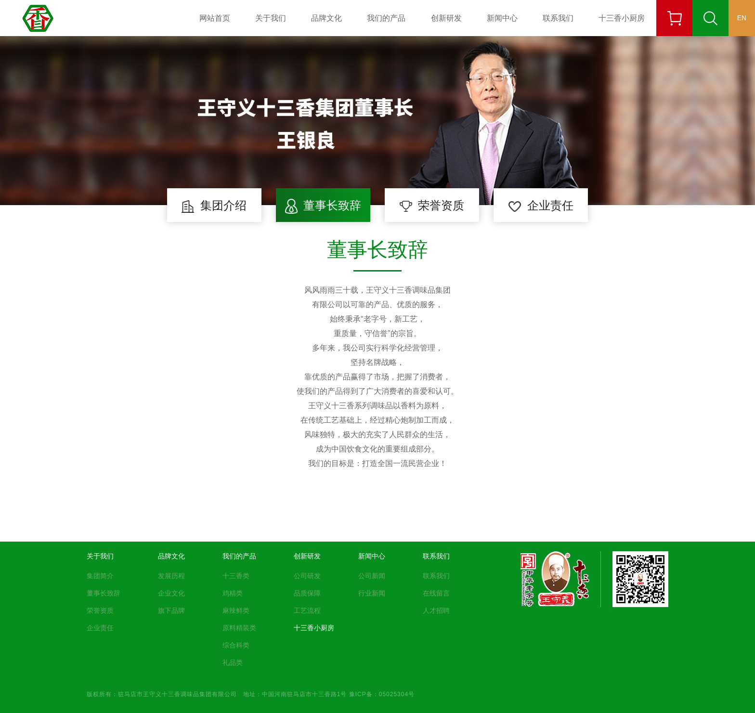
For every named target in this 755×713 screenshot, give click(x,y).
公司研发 (307, 575)
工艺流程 (307, 610)
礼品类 (232, 662)
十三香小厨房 (622, 18)
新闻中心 (502, 18)
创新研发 (446, 18)
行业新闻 (371, 593)
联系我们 (558, 18)
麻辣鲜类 (235, 610)
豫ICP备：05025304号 (382, 694)
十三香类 (235, 575)
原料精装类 (239, 627)
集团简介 (100, 575)
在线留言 (436, 593)
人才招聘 (436, 610)
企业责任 (100, 627)
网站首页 (214, 18)
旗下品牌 (171, 610)
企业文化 (171, 593)
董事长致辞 (103, 593)
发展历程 (171, 575)
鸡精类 (232, 593)
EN (741, 17)
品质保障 (307, 593)
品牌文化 (326, 18)
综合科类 (235, 645)
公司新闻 (371, 575)
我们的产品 (386, 18)
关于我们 (270, 18)
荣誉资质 (100, 610)
